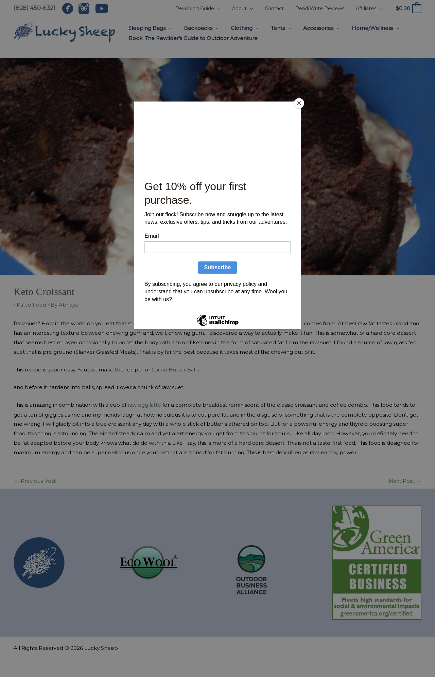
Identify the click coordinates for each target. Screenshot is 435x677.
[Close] (299, 103)
